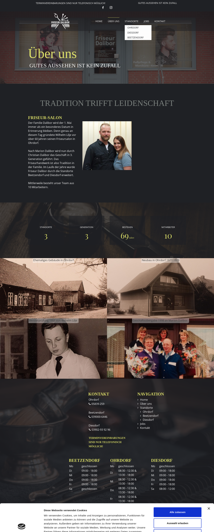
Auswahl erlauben (177, 495)
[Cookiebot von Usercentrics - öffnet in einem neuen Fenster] (21, 525)
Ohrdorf (148, 412)
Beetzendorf (150, 416)
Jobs (146, 21)
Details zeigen (177, 525)
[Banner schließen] (209, 481)
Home (98, 21)
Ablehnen (177, 506)
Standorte (131, 21)
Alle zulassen (177, 484)
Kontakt (159, 21)
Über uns (113, 21)
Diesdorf (148, 420)
